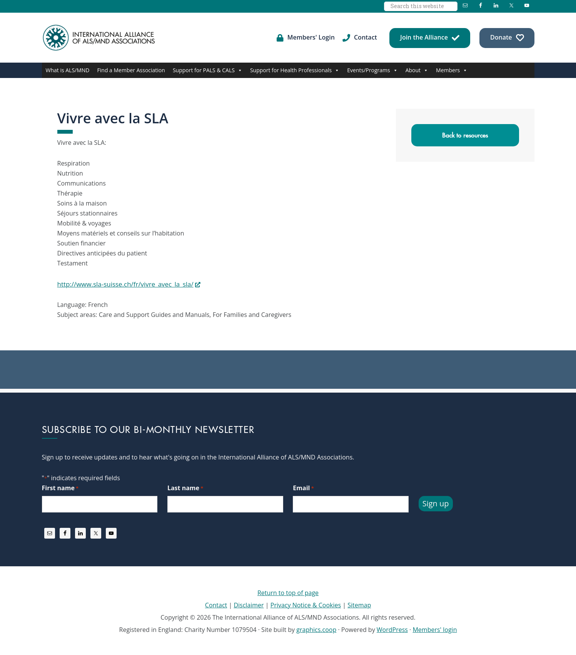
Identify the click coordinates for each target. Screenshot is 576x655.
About (417, 70)
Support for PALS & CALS (207, 70)
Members (451, 70)
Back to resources (465, 135)
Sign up (435, 502)
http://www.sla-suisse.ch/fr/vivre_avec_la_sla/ (121, 284)
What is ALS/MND (68, 70)
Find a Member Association (131, 70)
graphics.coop (316, 629)
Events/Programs (372, 70)
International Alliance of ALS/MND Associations (99, 37)
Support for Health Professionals (294, 70)
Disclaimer (249, 604)
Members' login (434, 629)
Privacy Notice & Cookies (305, 604)
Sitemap (359, 604)
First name (60, 487)
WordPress (392, 629)
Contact (216, 604)
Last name (185, 487)
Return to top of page (288, 592)
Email (303, 487)
